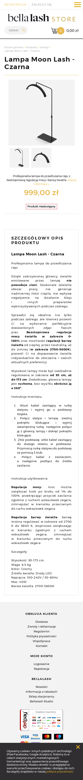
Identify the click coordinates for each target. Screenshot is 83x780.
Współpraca (41, 641)
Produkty (31, 47)
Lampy (44, 47)
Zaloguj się (42, 4)
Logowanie (41, 664)
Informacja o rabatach (41, 691)
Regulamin (42, 631)
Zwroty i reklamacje (41, 626)
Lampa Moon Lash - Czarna (39, 63)
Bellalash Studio (41, 701)
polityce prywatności (59, 771)
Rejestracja (15, 4)
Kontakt (41, 646)
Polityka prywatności (41, 636)
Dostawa (41, 621)
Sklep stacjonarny (41, 696)
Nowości (42, 686)
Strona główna (13, 47)
